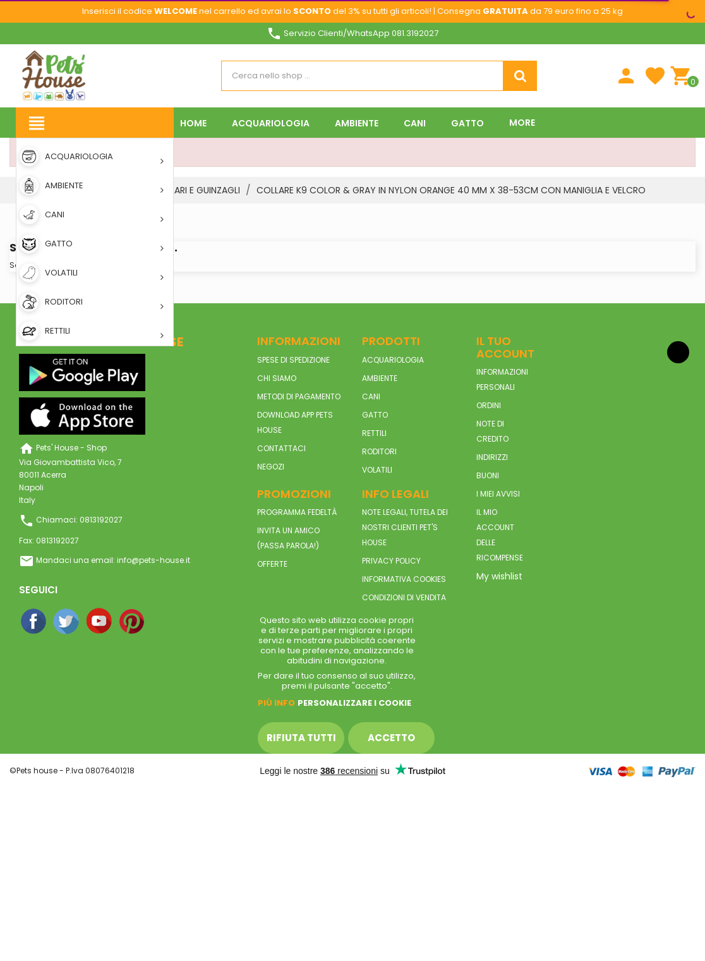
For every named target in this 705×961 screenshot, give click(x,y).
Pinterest (133, 622)
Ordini (488, 405)
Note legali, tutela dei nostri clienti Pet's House (405, 527)
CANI (371, 396)
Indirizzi (492, 457)
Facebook (34, 622)
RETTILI (374, 433)
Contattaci (281, 448)
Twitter (67, 622)
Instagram (165, 622)
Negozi (270, 466)
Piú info (276, 703)
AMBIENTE (379, 378)
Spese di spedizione (293, 359)
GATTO (375, 414)
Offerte (272, 564)
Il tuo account (505, 347)
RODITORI (379, 451)
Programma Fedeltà (297, 512)
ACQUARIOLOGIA (393, 359)
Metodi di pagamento (298, 396)
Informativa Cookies (404, 579)
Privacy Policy (391, 560)
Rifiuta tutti (301, 737)
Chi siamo (276, 378)
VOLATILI (377, 469)
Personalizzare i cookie (354, 703)
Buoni (487, 475)
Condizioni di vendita (404, 597)
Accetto (391, 737)
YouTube (100, 622)
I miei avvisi (498, 493)
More (522, 122)
